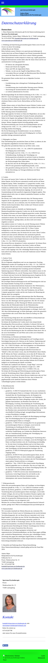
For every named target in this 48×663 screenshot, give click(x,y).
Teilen (5, 645)
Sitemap (17, 655)
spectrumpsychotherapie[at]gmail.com (14, 625)
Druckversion (8, 655)
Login (43, 655)
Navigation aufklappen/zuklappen (24, 3)
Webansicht (41, 658)
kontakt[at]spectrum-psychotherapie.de (14, 623)
